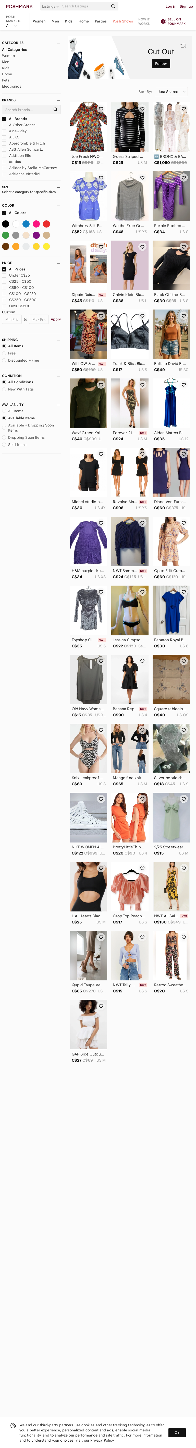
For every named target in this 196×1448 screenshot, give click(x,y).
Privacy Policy (102, 1440)
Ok (177, 1432)
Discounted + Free (20, 360)
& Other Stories (18, 125)
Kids (69, 21)
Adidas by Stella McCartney (29, 167)
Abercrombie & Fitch (23, 143)
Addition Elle (16, 155)
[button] (51, 6)
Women (39, 21)
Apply (56, 319)
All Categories (14, 49)
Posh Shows (123, 21)
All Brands (14, 118)
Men (55, 21)
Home (84, 21)
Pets (5, 80)
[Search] (84, 6)
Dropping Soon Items (23, 437)
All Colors (14, 212)
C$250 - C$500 (19, 300)
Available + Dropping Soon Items (28, 428)
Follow (161, 63)
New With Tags (18, 389)
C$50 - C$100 (18, 287)
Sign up (186, 6)
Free (9, 353)
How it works (144, 21)
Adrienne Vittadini (21, 174)
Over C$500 (16, 306)
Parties (101, 21)
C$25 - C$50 (16, 281)
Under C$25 (16, 275)
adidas (11, 161)
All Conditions (17, 382)
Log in (171, 6)
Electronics (11, 86)
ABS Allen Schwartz (22, 149)
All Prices (14, 269)
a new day (14, 131)
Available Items (18, 418)
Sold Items (14, 444)
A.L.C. (10, 137)
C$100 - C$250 (19, 293)
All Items (12, 346)
